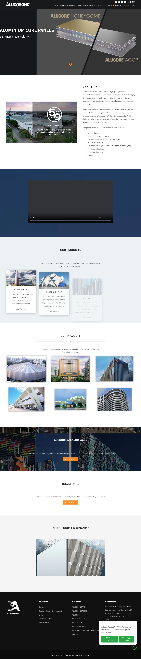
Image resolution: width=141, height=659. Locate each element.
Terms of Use (44, 623)
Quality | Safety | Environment (50, 611)
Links (41, 615)
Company (42, 607)
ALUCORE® (76, 615)
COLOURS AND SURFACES (86, 6)
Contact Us (130, 6)
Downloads (119, 6)
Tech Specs (101, 6)
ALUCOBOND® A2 (78, 607)
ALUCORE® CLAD (78, 619)
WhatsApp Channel (110, 639)
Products (62, 6)
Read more (70, 502)
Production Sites (45, 619)
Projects (72, 6)
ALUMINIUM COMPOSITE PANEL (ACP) (86, 631)
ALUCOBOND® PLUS (79, 611)
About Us (53, 6)
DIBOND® (75, 634)
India (131, 2)
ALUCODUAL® (77, 623)
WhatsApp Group (126, 639)
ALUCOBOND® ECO (79, 627)
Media (110, 6)
